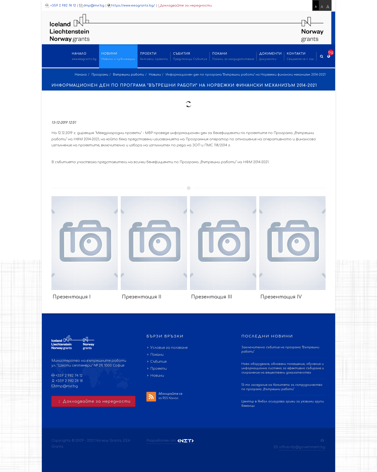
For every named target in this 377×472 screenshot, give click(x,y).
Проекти (158, 368)
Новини (155, 74)
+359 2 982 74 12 (62, 5)
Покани (156, 354)
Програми (100, 74)
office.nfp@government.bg (302, 447)
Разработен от (170, 441)
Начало (81, 74)
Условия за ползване (169, 347)
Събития (158, 361)
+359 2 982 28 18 (69, 381)
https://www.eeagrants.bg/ (133, 5)
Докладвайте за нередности (185, 5)
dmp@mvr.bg (93, 5)
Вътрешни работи (128, 74)
